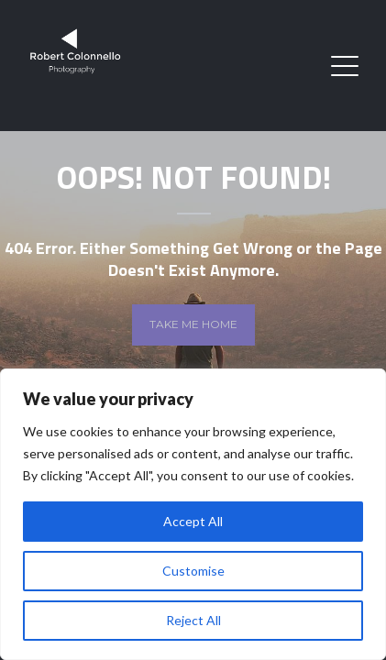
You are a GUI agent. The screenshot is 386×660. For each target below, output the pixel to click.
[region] (193, 514)
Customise (193, 570)
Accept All (193, 521)
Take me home (193, 324)
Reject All (193, 620)
